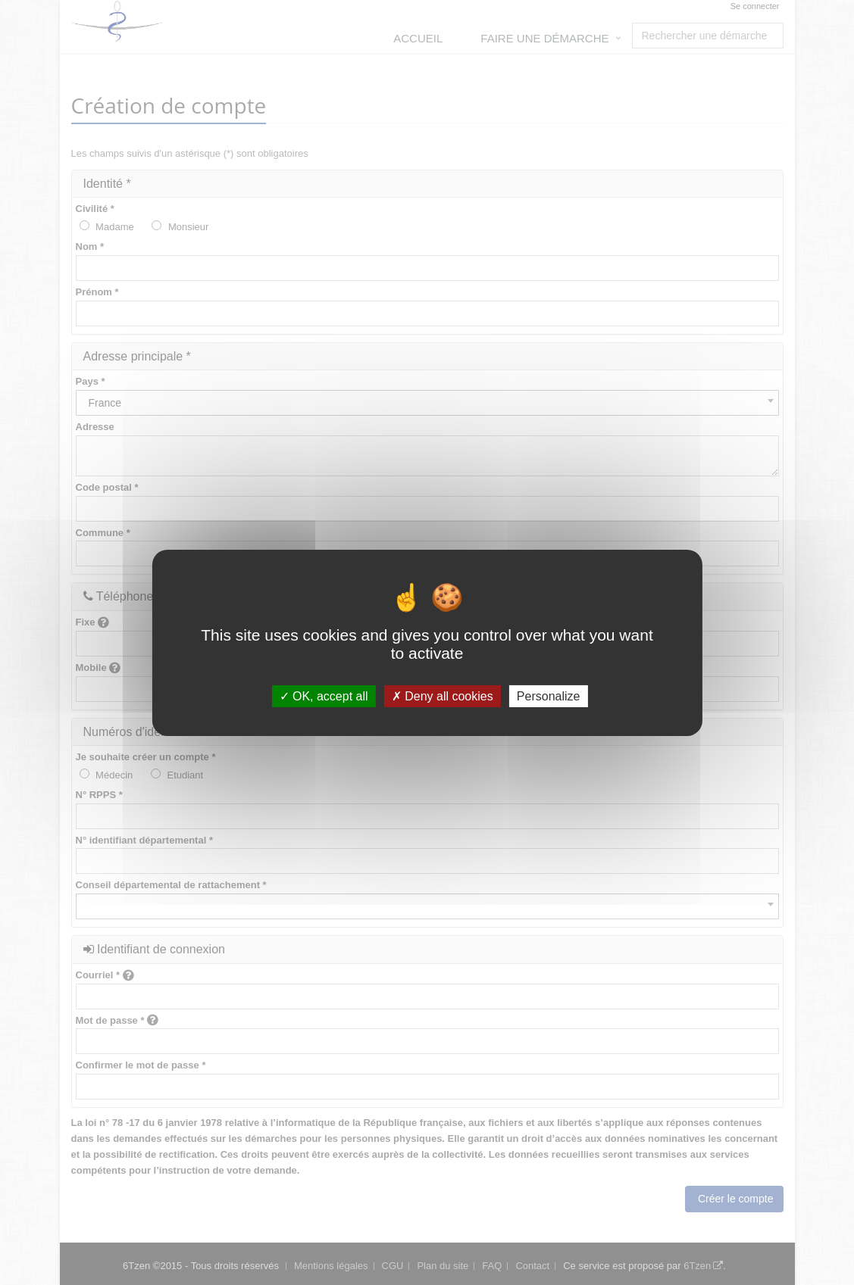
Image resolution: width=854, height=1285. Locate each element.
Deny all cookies (442, 695)
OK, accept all (324, 695)
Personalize (548, 695)
